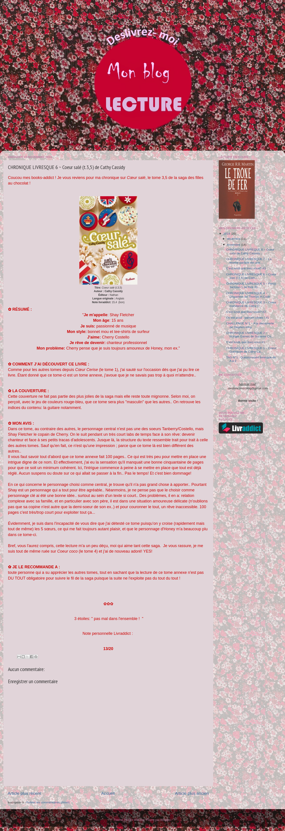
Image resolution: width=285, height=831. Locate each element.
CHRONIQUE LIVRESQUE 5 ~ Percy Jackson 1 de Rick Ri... (251, 285)
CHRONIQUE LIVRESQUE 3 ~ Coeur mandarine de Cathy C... (251, 304)
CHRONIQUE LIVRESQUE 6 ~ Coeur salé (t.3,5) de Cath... (251, 276)
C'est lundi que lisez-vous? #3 (246, 268)
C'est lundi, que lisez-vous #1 (245, 342)
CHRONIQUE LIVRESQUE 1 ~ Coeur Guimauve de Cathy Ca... (251, 349)
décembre (234, 238)
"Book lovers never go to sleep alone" (14, 17)
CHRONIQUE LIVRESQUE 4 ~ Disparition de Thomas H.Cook (248, 294)
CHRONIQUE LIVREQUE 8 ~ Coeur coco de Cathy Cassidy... (250, 251)
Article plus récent (24, 793)
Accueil (108, 793)
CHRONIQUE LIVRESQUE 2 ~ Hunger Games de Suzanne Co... (250, 334)
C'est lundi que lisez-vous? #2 (246, 312)
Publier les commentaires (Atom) (48, 802)
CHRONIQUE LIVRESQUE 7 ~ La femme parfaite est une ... (249, 260)
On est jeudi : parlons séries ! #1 (247, 317)
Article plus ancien (192, 793)
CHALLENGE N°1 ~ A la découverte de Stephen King (250, 325)
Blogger (165, 819)
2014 (227, 233)
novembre (234, 244)
